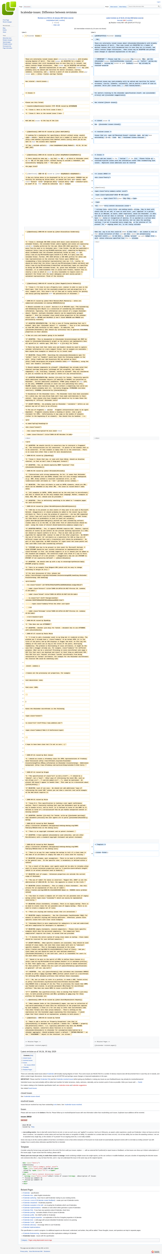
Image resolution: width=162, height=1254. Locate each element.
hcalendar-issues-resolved (73, 1104)
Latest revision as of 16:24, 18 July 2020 (120, 18)
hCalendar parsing (29, 1212)
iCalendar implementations (31, 1227)
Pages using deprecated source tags (40, 1240)
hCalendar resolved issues (64, 1079)
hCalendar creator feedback (46, 1200)
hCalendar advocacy (29, 1225)
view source (69, 18)
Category (24, 1240)
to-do (55, 1104)
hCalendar (50, 1074)
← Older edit (55, 25)
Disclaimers (47, 1251)
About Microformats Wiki (35, 1251)
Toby (33, 1127)
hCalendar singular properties (32, 1217)
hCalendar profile (28, 1215)
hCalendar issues (29, 1236)
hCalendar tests (28, 1220)
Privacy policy (24, 1251)
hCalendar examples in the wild (33, 1205)
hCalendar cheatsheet (30, 1202)
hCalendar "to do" (28, 1222)
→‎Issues (55, 22)
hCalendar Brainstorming (31, 1233)
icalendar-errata (64, 1085)
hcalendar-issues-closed (32, 1096)
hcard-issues (33, 1088)
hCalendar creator (29, 1200)
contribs (61, 20)
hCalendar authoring (29, 1198)
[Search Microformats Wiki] (144, 6)
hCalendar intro (28, 1195)
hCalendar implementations (32, 1207)
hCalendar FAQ (46, 1079)
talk (57, 20)
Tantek (140, 1082)
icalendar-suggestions (80, 1085)
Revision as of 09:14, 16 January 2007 (51, 18)
